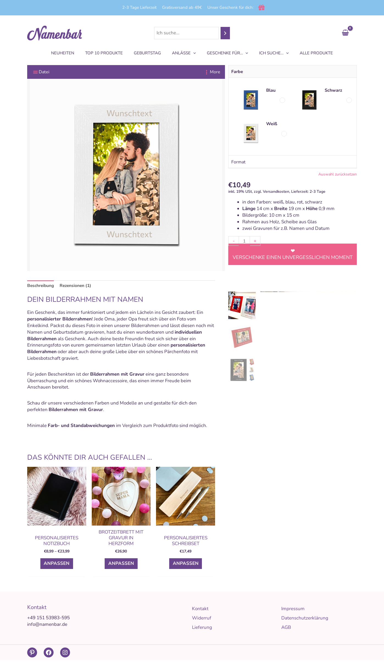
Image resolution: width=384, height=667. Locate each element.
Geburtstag (150, 53)
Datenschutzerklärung (304, 625)
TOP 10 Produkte (109, 53)
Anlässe (184, 53)
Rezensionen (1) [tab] (79, 286)
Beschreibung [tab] (42, 286)
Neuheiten (70, 53)
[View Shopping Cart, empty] (345, 33)
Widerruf (201, 625)
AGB (286, 634)
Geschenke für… (224, 53)
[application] (193, 53)
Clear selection (292, 175)
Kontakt (200, 615)
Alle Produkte (308, 53)
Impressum (293, 615)
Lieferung (202, 634)
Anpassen (56, 567)
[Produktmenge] (245, 241)
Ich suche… (268, 53)
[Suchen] (225, 33)
